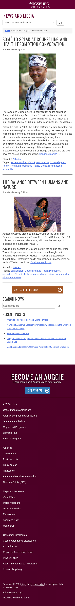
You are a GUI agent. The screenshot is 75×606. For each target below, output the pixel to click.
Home (7, 30)
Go (60, 22)
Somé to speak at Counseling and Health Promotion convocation (35, 41)
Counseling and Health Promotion (42, 270)
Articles (17, 159)
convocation (42, 162)
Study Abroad (10, 465)
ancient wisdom (19, 162)
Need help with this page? (16, 597)
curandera (8, 274)
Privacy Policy (10, 558)
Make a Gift (9, 525)
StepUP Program (12, 438)
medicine (41, 274)
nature (51, 274)
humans (31, 274)
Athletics (7, 447)
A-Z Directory (10, 404)
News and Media (18, 16)
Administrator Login (13, 592)
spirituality (8, 169)
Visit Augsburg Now (26, 290)
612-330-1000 (10, 587)
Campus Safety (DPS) (14, 482)
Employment (9, 514)
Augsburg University (32, 584)
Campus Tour (10, 432)
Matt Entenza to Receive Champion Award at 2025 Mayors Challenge (38, 347)
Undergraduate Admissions (17, 410)
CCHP (31, 162)
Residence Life (11, 459)
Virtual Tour (9, 497)
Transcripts (9, 470)
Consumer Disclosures (15, 535)
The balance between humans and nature (35, 184)
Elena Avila (20, 274)
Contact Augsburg (12, 569)
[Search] (59, 306)
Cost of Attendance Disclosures (19, 540)
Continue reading (49, 154)
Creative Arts (9, 453)
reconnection (55, 165)
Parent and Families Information (19, 476)
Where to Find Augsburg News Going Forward (27, 320)
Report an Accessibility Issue (18, 552)
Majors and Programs (14, 426)
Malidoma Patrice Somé (34, 165)
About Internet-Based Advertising (20, 563)
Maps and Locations (13, 491)
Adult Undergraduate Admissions (20, 415)
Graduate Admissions (14, 421)
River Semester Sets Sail (18, 333)
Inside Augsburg (11, 502)
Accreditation (10, 546)
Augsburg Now (10, 520)
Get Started (35, 391)
